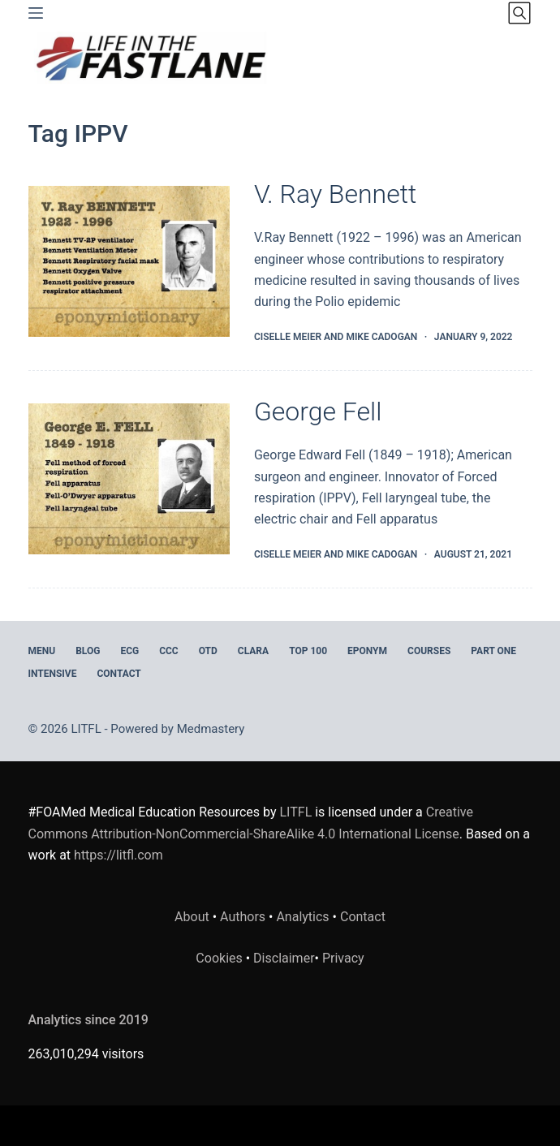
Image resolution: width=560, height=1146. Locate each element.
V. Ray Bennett (335, 194)
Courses (428, 651)
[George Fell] (129, 478)
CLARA (253, 651)
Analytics (302, 916)
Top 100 (308, 651)
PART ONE (493, 651)
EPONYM (367, 651)
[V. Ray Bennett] (129, 261)
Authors (242, 916)
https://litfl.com (118, 855)
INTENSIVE (52, 673)
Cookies (220, 958)
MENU (42, 651)
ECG (129, 651)
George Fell (318, 411)
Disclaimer (283, 958)
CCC (169, 651)
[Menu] (35, 13)
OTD (208, 651)
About (191, 916)
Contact (118, 673)
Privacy (343, 958)
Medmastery (211, 729)
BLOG (87, 651)
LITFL (296, 812)
